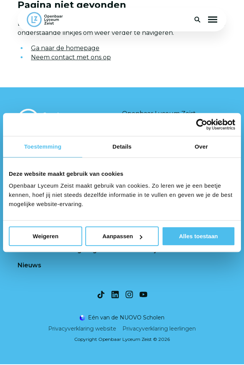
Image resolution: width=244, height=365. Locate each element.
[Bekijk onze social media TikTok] (101, 295)
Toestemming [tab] (43, 146)
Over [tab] (201, 146)
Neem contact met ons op (71, 57)
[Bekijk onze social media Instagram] (129, 295)
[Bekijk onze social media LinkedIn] (115, 295)
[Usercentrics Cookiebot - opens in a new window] (201, 124)
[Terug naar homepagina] (45, 19)
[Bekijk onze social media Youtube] (143, 295)
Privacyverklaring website (82, 329)
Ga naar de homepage (65, 48)
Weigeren (46, 236)
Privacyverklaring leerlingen (159, 329)
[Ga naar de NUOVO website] (122, 318)
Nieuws (29, 265)
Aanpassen (122, 236)
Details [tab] (122, 146)
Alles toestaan (198, 236)
